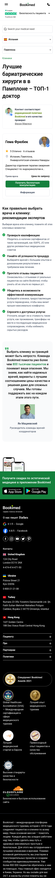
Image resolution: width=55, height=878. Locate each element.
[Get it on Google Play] (36, 491)
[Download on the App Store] (12, 491)
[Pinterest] (29, 538)
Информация (27, 192)
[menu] (6, 4)
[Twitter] (23, 538)
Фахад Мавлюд (23, 123)
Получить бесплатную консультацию (27, 184)
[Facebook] (5, 538)
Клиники (7, 58)
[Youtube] (17, 538)
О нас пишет (15, 517)
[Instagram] (11, 538)
